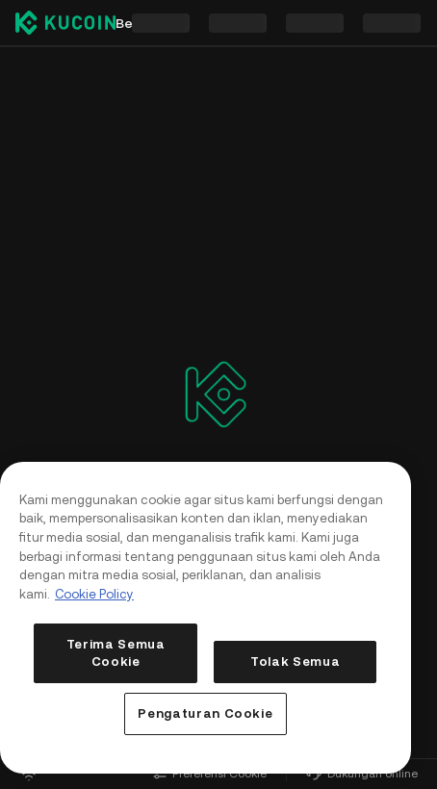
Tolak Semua (295, 661)
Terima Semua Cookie (116, 653)
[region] (205, 618)
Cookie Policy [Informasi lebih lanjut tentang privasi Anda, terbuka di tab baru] (94, 594)
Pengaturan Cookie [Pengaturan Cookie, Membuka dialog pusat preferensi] (205, 713)
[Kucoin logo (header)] (65, 22)
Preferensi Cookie (210, 773)
